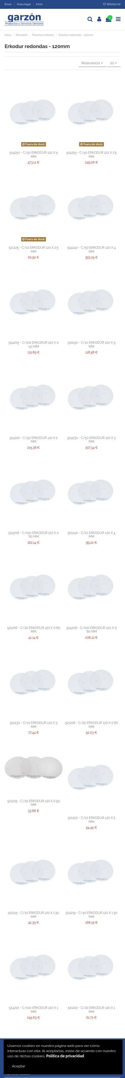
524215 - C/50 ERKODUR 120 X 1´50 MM (91, 914)
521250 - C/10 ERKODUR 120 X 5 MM (91, 344)
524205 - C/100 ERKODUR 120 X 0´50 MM (34, 344)
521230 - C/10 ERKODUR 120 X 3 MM (33, 725)
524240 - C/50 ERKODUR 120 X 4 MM (91, 249)
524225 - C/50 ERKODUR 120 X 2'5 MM (91, 154)
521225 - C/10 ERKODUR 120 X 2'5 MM (34, 249)
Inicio (39, 4)
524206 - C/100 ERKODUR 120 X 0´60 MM (33, 535)
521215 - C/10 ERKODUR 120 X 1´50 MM (33, 914)
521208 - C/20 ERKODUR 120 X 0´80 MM (91, 725)
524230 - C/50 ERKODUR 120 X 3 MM (91, 440)
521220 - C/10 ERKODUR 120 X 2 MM (91, 819)
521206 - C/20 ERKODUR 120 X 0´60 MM (33, 630)
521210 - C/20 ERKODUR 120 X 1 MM (91, 1009)
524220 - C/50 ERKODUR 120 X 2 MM (33, 440)
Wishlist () (111, 4)
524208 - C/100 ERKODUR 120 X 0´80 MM (91, 630)
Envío (8, 4)
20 (114, 63)
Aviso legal (24, 4)
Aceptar (18, 1066)
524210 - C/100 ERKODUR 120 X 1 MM (33, 1009)
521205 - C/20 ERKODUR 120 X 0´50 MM (33, 803)
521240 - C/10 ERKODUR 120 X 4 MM (91, 535)
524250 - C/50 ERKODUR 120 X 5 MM (33, 154)
